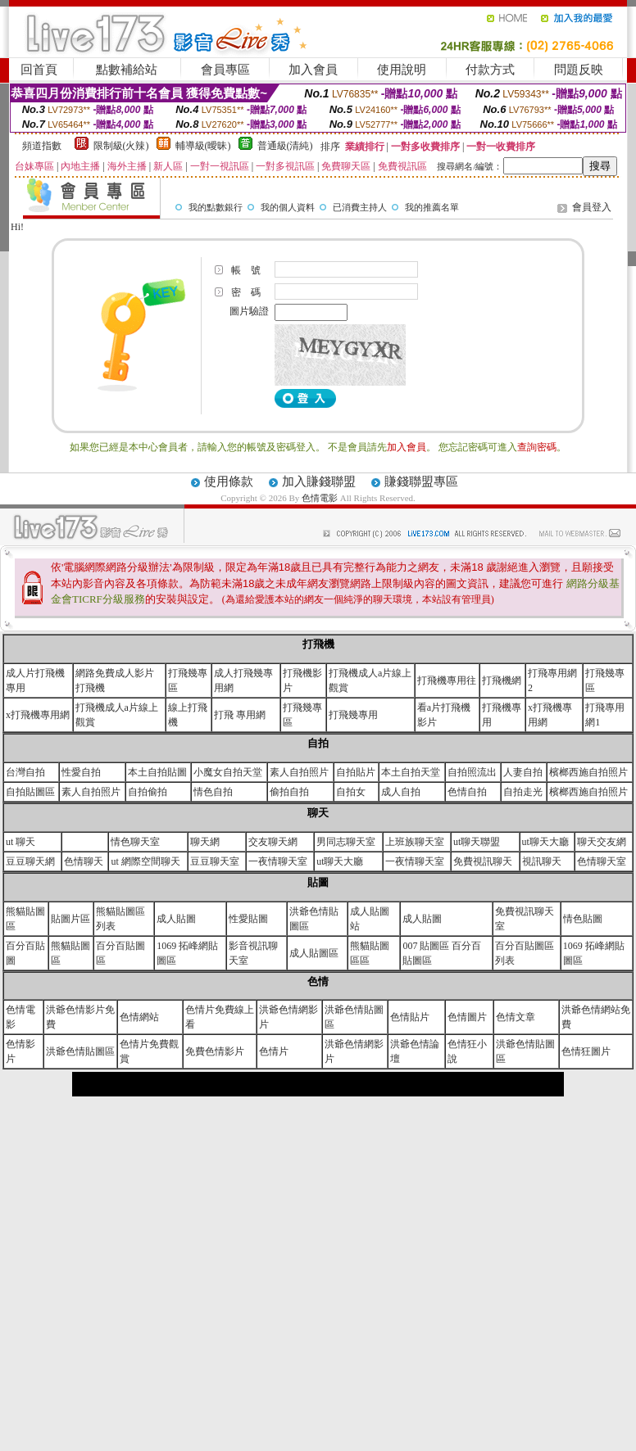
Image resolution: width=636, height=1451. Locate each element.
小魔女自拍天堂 (227, 772)
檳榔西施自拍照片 (588, 772)
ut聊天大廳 (545, 842)
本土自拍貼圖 (157, 772)
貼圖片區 (70, 918)
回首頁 (38, 69)
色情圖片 (467, 1017)
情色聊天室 (135, 842)
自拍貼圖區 (30, 792)
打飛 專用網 (240, 715)
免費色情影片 (214, 1051)
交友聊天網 (273, 842)
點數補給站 (126, 69)
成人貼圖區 (313, 953)
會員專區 (225, 69)
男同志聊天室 (345, 842)
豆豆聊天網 (30, 861)
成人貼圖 (176, 918)
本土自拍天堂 (410, 772)
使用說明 (401, 69)
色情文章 (515, 1017)
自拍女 (351, 792)
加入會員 (313, 69)
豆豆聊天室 (214, 861)
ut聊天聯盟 (476, 842)
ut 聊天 (20, 842)
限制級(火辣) (121, 145)
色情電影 (321, 498)
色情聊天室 (601, 861)
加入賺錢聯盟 (319, 481)
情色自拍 (213, 792)
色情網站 (139, 1017)
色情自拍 (467, 792)
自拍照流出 (472, 772)
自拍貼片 (355, 772)
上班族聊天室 (414, 842)
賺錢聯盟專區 (421, 481)
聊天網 (205, 842)
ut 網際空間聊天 (145, 861)
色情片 (273, 1051)
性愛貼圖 (248, 918)
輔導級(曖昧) (203, 145)
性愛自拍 (81, 772)
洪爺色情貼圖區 (80, 1051)
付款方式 (490, 69)
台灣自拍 (25, 772)
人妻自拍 (523, 772)
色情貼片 (409, 1017)
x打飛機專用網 (38, 715)
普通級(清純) (285, 145)
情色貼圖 (582, 918)
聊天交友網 (601, 842)
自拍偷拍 (147, 792)
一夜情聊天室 (277, 861)
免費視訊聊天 (482, 861)
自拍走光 (523, 792)
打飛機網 (501, 680)
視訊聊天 (541, 861)
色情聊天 (83, 861)
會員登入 (591, 207)
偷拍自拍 (289, 792)
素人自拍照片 (299, 772)
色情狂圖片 (586, 1051)
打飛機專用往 (446, 680)
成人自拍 (400, 792)
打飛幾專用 (353, 715)
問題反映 (578, 69)
